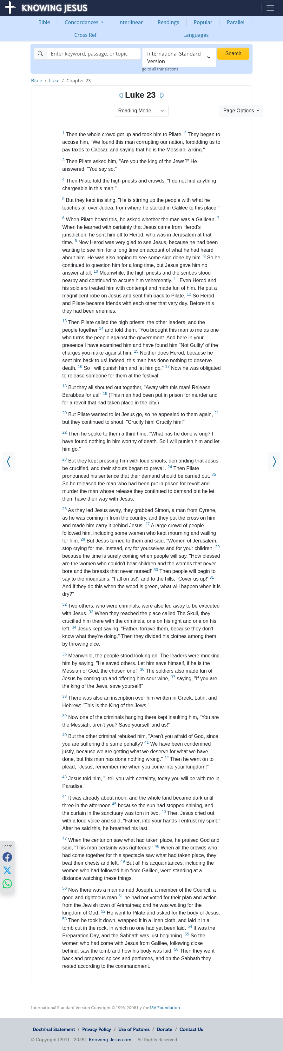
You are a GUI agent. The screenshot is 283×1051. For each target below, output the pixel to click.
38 (64, 696)
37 (173, 677)
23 (64, 459)
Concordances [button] (82, 22)
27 (147, 524)
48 (157, 846)
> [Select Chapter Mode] (141, 111)
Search (233, 53)
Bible (44, 22)
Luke (54, 80)
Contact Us (191, 1029)
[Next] (162, 95)
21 (216, 412)
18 (64, 385)
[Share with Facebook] (7, 856)
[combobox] (179, 57)
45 (114, 804)
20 (64, 412)
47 (64, 838)
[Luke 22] (9, 461)
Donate (164, 1029)
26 (64, 508)
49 (122, 861)
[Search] (94, 54)
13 (64, 320)
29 (217, 546)
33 (91, 611)
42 (166, 757)
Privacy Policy (96, 1029)
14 (101, 328)
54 (190, 926)
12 (189, 294)
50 (64, 888)
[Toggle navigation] (270, 8)
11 (176, 278)
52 (103, 911)
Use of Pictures (133, 1029)
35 (64, 654)
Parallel (235, 22)
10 (96, 271)
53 (64, 918)
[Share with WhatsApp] (7, 883)
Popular (203, 22)
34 (74, 627)
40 (64, 734)
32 (64, 604)
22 (64, 432)
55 (187, 934)
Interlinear (130, 22)
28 (83, 539)
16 (80, 366)
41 (146, 742)
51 (120, 896)
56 (176, 949)
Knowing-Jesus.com (110, 1039)
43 (64, 777)
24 (170, 466)
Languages (196, 34)
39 (64, 715)
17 (167, 366)
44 (64, 796)
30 (156, 569)
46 (163, 811)
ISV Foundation (165, 1007)
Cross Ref (85, 34)
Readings (168, 22)
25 (214, 474)
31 (211, 577)
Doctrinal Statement (54, 1029)
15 (136, 351)
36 (142, 669)
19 (105, 393)
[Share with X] (7, 870)
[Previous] (121, 95)
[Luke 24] (274, 461)
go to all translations (160, 69)
